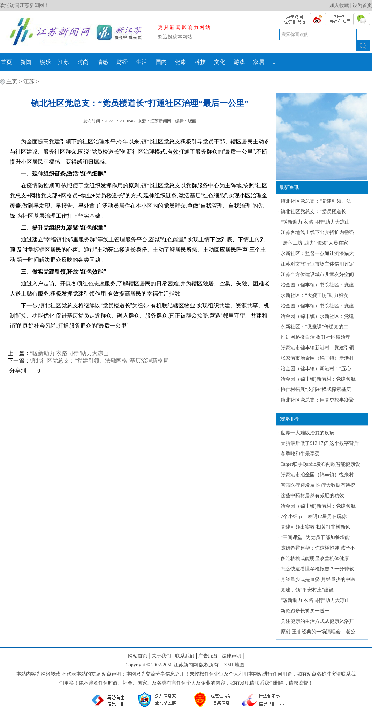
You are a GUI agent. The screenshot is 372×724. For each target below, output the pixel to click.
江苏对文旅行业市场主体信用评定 (317, 264)
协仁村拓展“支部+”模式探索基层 (316, 389)
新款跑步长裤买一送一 (305, 610)
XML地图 (233, 664)
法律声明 (231, 655)
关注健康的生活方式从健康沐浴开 (317, 621)
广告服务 (208, 655)
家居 (258, 62)
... (275, 62)
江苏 (63, 62)
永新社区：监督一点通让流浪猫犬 (317, 253)
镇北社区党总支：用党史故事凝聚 (317, 400)
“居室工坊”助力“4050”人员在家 (314, 243)
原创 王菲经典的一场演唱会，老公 (318, 631)
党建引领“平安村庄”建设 (307, 589)
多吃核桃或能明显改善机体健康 (315, 558)
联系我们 (185, 655)
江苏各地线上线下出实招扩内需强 (317, 232)
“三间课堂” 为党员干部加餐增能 (315, 537)
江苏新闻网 (161, 121)
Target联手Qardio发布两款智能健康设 (320, 464)
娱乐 (45, 62)
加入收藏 (339, 5)
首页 (6, 62)
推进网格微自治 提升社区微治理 (315, 337)
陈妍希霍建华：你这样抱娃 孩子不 (318, 548)
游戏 (239, 62)
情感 (102, 62)
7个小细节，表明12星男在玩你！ (316, 516)
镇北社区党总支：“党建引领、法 (316, 201)
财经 (122, 62)
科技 (200, 62)
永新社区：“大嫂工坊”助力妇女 (314, 295)
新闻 (25, 62)
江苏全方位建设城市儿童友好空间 (317, 274)
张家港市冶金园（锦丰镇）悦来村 (317, 474)
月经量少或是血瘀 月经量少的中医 (318, 579)
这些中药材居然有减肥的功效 (312, 495)
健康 (180, 62)
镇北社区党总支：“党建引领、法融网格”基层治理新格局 (99, 361)
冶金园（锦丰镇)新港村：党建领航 (318, 379)
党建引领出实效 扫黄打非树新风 (315, 527)
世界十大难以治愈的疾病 (307, 432)
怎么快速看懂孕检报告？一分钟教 (317, 569)
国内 (161, 62)
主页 (11, 81)
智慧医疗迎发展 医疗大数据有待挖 (318, 485)
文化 (219, 62)
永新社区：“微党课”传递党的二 (314, 326)
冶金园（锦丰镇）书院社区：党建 (317, 285)
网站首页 (137, 655)
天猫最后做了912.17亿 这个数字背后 (320, 443)
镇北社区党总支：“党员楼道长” (314, 211)
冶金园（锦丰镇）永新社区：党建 (317, 316)
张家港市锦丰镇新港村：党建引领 (317, 347)
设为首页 (362, 5)
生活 (141, 62)
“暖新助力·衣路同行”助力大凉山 (69, 353)
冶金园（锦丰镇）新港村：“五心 (316, 368)
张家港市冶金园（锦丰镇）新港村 (317, 358)
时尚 (83, 62)
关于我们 (161, 655)
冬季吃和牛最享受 (300, 453)
